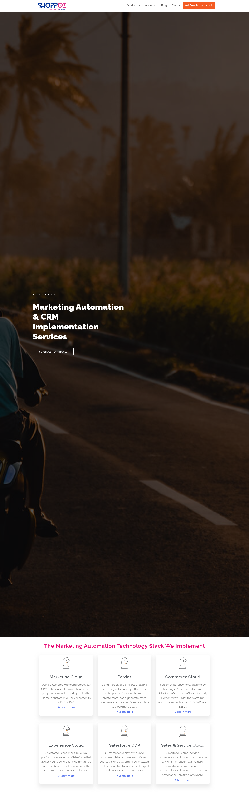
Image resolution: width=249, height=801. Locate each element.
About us (150, 5)
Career (176, 5)
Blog (164, 5)
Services (133, 5)
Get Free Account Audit (198, 5)
